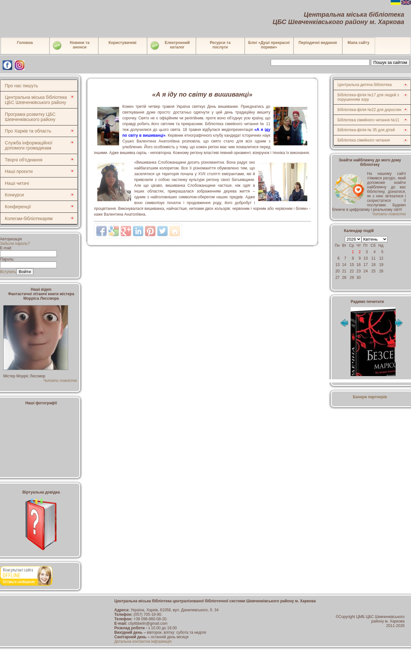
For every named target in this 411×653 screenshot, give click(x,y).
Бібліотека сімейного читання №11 (368, 120)
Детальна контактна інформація (142, 641)
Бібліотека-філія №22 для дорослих (369, 109)
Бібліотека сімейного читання (363, 140)
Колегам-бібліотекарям (29, 218)
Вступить (8, 272)
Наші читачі (17, 183)
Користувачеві (122, 42)
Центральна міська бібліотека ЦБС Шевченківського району (36, 100)
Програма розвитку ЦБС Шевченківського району (30, 117)
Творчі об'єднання (23, 159)
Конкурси (14, 194)
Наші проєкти (19, 171)
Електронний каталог (170, 45)
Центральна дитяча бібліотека (364, 84)
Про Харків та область (28, 130)
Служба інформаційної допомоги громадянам (28, 145)
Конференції (18, 206)
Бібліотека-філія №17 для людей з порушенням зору (368, 97)
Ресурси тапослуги (220, 44)
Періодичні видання (318, 42)
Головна (25, 42)
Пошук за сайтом (390, 62)
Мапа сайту (359, 42)
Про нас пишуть (21, 85)
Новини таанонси (71, 45)
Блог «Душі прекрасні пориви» (269, 44)
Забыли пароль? (15, 243)
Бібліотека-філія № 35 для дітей (366, 130)
